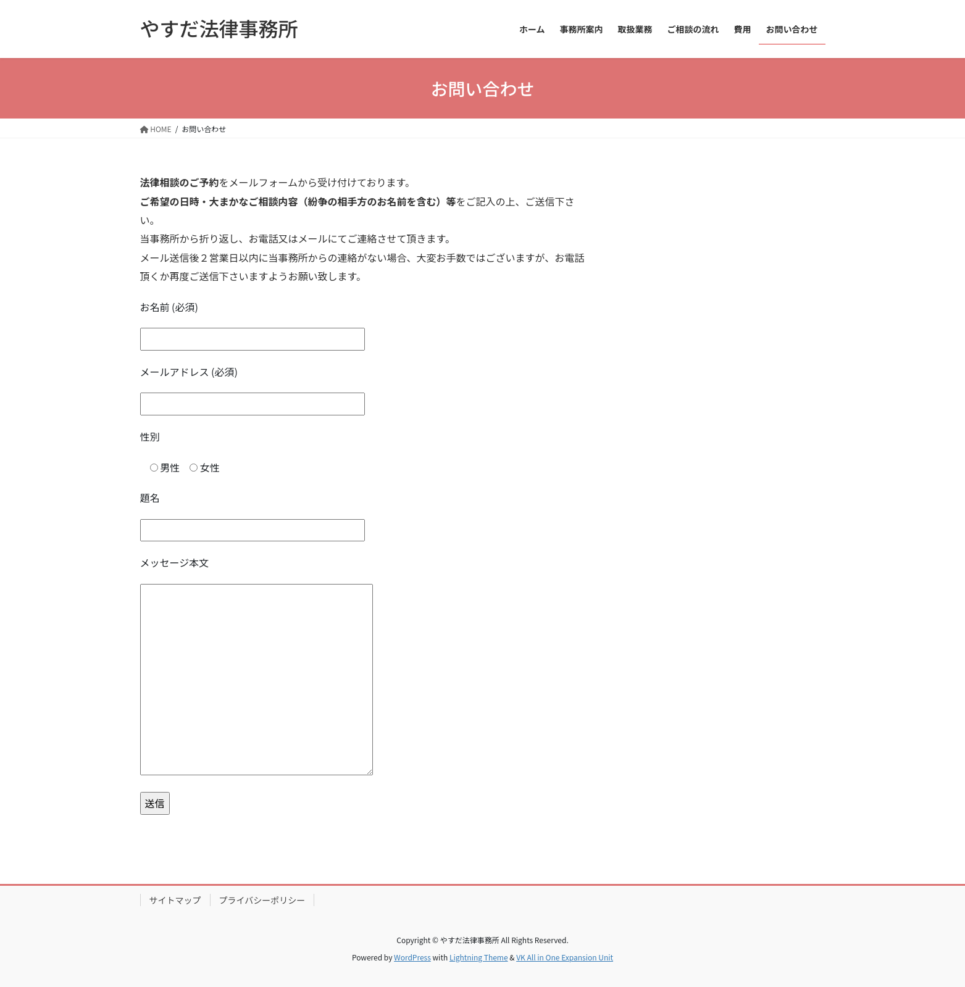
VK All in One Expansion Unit (564, 957)
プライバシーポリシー (262, 900)
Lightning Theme (478, 957)
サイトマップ (175, 900)
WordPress (412, 957)
